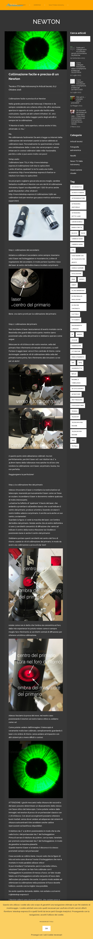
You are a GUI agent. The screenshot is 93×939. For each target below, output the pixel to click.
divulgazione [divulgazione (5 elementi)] (76, 273)
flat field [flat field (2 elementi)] (75, 314)
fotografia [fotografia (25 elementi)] (76, 320)
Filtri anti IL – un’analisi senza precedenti (78, 100)
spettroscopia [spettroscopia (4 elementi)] (77, 400)
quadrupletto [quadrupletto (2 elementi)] (77, 368)
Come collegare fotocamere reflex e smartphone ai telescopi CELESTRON (78, 67)
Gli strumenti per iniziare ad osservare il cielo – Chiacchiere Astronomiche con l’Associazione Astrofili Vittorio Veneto (78, 117)
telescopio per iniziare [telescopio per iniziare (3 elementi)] (77, 424)
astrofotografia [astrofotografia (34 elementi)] (78, 192)
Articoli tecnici (45, 86)
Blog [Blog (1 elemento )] (83, 233)
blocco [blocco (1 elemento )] (74, 233)
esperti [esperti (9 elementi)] (81, 279)
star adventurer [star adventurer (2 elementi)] (78, 405)
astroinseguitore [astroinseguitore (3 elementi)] (78, 198)
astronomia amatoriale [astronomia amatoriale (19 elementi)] (76, 205)
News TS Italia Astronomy (56, 5)
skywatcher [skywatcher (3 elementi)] (76, 394)
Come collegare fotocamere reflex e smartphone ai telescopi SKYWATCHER (78, 85)
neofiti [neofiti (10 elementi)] (79, 334)
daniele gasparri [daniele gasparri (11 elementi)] (78, 268)
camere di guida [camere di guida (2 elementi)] (77, 244)
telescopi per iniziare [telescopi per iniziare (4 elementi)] (77, 433)
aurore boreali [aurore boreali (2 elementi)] (77, 222)
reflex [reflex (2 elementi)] (74, 374)
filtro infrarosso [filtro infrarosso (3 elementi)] (78, 290)
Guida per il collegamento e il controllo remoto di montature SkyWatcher (79, 51)
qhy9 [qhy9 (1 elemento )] (80, 362)
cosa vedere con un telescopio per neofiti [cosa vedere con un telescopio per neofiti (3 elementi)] (78, 259)
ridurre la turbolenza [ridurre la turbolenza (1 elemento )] (76, 381)
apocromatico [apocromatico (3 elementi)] (77, 187)
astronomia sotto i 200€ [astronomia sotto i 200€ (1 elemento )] (76, 214)
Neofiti (73, 156)
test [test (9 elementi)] (73, 440)
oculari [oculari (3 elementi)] (74, 340)
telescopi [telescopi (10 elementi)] (75, 417)
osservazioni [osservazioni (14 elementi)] (76, 345)
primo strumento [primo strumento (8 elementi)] (78, 357)
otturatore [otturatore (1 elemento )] (76, 351)
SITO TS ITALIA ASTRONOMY (17, 5)
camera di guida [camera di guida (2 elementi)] (77, 239)
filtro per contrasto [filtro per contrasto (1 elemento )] (76, 307)
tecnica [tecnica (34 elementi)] (74, 411)
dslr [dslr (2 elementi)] (73, 279)
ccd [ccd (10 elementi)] (73, 250)
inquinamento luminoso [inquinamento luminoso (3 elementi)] (77, 327)
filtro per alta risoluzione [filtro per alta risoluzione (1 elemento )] (77, 298)
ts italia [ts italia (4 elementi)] (75, 446)
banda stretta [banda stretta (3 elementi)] (77, 227)
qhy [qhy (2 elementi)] (73, 362)
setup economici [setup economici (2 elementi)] (78, 388)
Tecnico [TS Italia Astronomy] (22, 86)
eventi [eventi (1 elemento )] (74, 285)
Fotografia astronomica (15, 15)
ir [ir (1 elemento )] (72, 334)
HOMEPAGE (37, 5)
